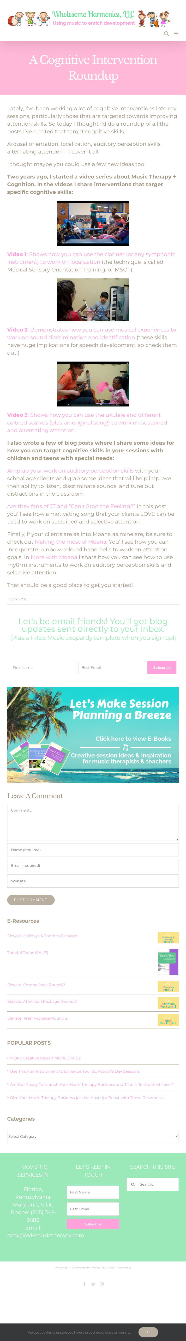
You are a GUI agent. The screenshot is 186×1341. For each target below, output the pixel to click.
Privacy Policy (123, 1267)
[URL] (93, 881)
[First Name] (43, 667)
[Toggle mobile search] (166, 33)
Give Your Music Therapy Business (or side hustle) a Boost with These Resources (86, 1097)
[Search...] (152, 1184)
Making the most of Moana (70, 542)
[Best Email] (111, 667)
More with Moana (54, 557)
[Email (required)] (93, 865)
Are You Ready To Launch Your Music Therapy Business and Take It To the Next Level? (92, 1084)
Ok (148, 1332)
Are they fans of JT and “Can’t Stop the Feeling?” (71, 506)
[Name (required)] (93, 849)
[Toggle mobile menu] (176, 33)
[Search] (133, 1184)
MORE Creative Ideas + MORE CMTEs (45, 1058)
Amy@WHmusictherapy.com (45, 1235)
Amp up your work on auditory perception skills (70, 471)
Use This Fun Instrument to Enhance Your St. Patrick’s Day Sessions (75, 1071)
